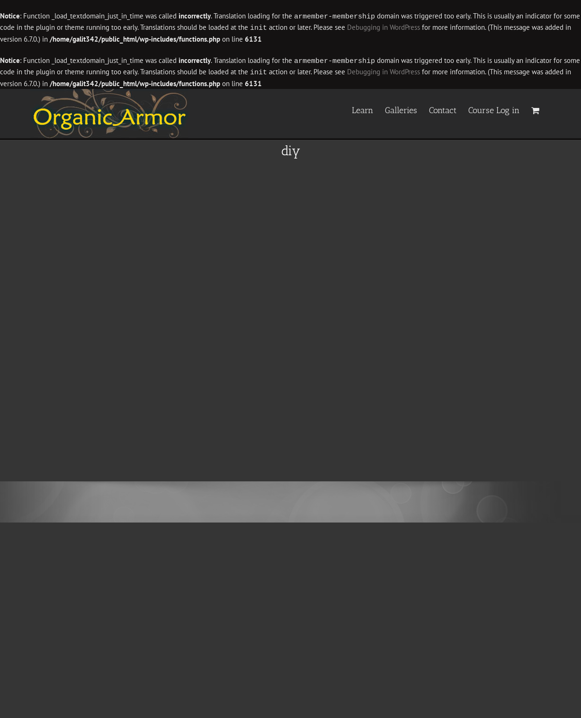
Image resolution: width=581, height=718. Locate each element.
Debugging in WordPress (383, 27)
